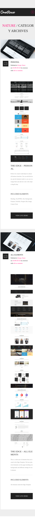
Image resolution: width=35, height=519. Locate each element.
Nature (23, 65)
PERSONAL (15, 62)
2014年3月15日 (16, 68)
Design (19, 65)
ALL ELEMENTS (17, 255)
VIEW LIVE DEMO (21, 215)
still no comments (18, 70)
